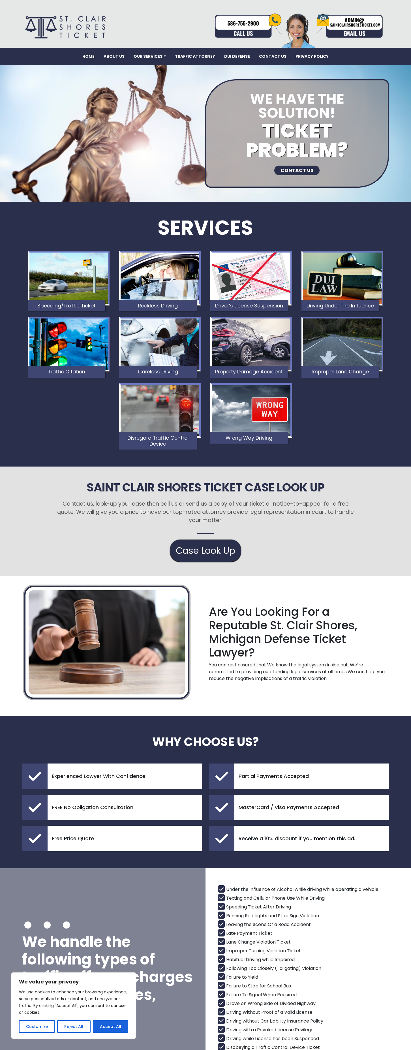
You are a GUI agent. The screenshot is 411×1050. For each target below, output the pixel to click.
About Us (114, 56)
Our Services (148, 56)
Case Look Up (205, 511)
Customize (37, 1026)
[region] (73, 1005)
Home (88, 56)
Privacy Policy (312, 56)
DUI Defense (237, 56)
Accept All (110, 1026)
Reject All (73, 1026)
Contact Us (272, 56)
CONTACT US (297, 173)
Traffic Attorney (195, 56)
